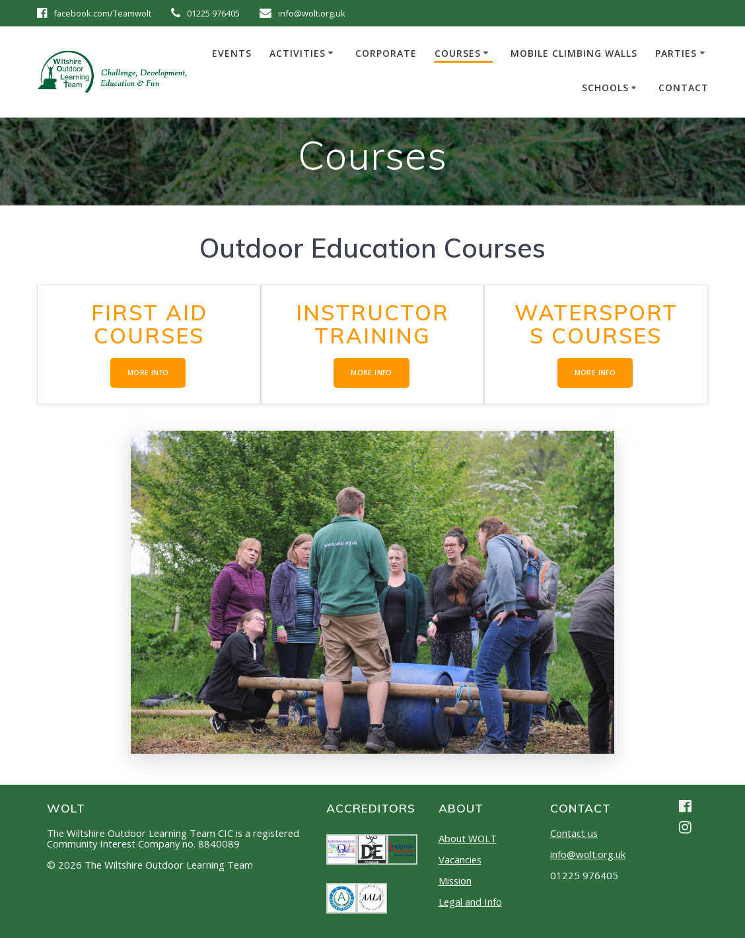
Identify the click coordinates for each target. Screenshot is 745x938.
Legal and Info (470, 901)
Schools (605, 87)
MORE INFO (148, 373)
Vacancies (460, 859)
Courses (458, 53)
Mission (455, 880)
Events (232, 53)
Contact (683, 87)
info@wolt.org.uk (587, 854)
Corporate (386, 53)
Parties (676, 53)
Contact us (574, 833)
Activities (297, 53)
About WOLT (468, 838)
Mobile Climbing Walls (574, 53)
